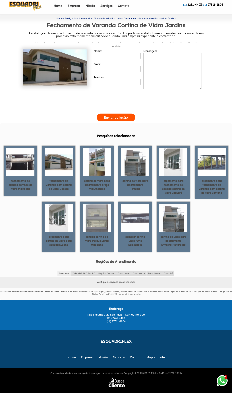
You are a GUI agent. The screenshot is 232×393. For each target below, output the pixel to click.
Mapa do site (155, 351)
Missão (90, 6)
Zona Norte (138, 267)
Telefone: (117, 74)
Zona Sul (168, 267)
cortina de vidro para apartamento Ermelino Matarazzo (173, 235)
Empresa (74, 6)
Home (58, 6)
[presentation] (116, 103)
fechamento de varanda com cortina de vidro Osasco (59, 179)
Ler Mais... (116, 40)
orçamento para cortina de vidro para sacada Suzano (59, 235)
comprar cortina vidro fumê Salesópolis (135, 235)
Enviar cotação (116, 112)
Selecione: (64, 267)
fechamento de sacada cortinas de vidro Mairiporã (20, 179)
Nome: (117, 48)
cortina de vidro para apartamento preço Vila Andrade (97, 179)
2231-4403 (194, 5)
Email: (117, 61)
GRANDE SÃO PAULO (84, 267)
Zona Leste (123, 267)
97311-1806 (215, 5)
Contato (123, 6)
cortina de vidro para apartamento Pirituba (135, 179)
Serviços (106, 6)
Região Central (106, 267)
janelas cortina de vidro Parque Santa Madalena (97, 235)
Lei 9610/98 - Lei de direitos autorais (123, 288)
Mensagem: (172, 63)
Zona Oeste (154, 267)
